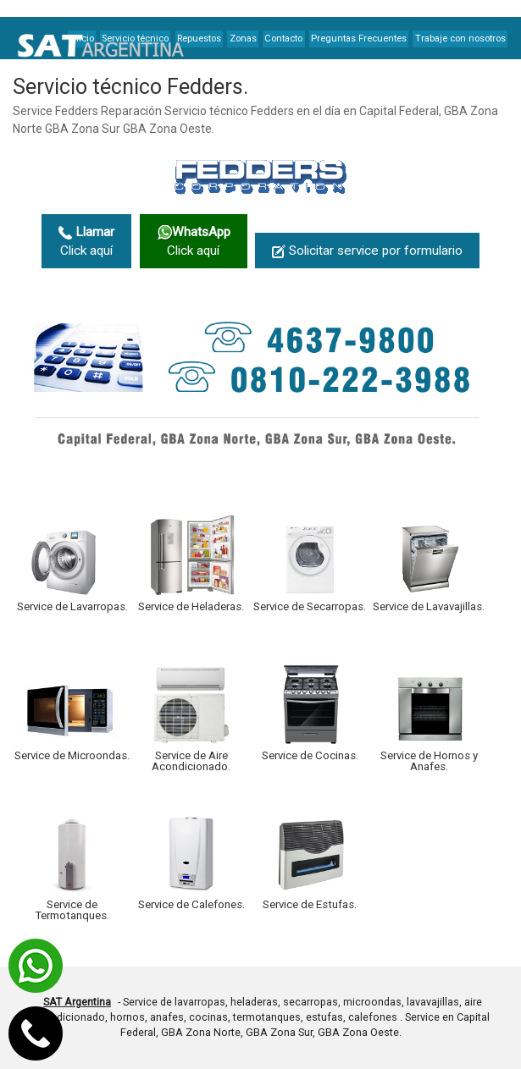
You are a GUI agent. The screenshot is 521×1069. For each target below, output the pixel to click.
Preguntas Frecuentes (359, 38)
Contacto (283, 38)
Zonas (243, 38)
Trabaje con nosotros (460, 38)
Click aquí (86, 241)
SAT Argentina (77, 1001)
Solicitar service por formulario (367, 250)
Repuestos (199, 38)
